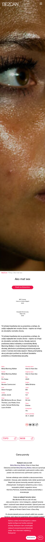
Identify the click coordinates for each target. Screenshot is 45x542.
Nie (40, 537)
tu (30, 530)
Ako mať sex (17, 273)
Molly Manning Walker (18, 465)
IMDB (27, 439)
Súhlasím (31, 537)
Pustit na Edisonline (22, 287)
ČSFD (10, 439)
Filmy (10, 273)
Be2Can (4, 273)
